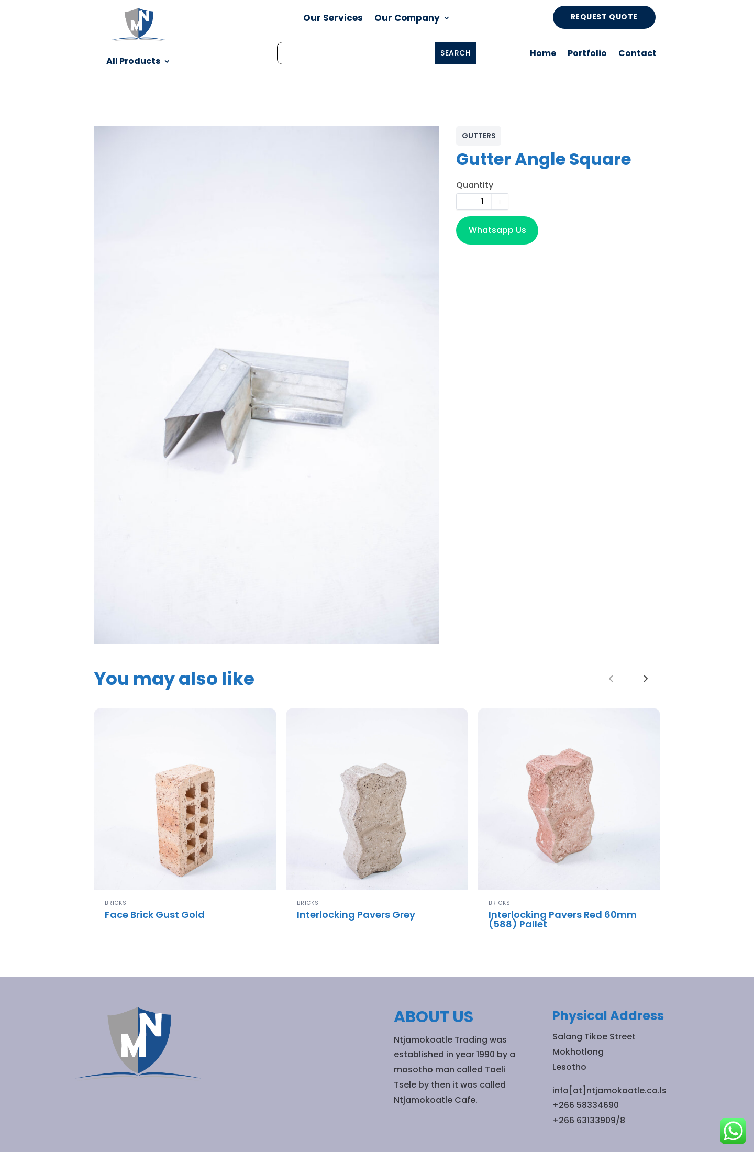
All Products (133, 61)
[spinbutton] (482, 201)
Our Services (333, 19)
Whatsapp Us (497, 230)
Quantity (474, 185)
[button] (465, 201)
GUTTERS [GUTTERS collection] (479, 135)
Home (543, 54)
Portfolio (587, 54)
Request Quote (604, 17)
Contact (637, 54)
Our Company (407, 19)
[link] (645, 678)
